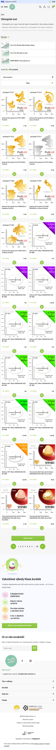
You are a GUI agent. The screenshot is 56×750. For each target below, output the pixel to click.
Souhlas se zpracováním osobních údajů (28, 723)
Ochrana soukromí (39, 744)
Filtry (39, 83)
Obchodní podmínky (28, 726)
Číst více (4, 37)
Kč (50, 2)
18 (37, 546)
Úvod (2, 14)
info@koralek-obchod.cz (26, 674)
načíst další (28, 538)
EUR (53, 2)
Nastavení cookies (28, 719)
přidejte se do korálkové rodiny (19, 626)
